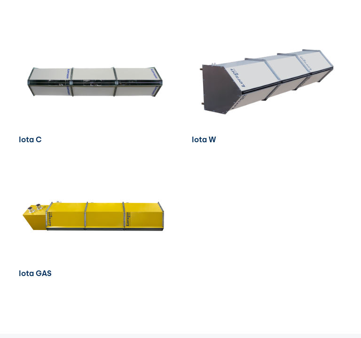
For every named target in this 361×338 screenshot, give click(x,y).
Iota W (204, 139)
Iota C (30, 139)
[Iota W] (267, 39)
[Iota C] (94, 39)
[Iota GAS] (94, 173)
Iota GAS (35, 273)
